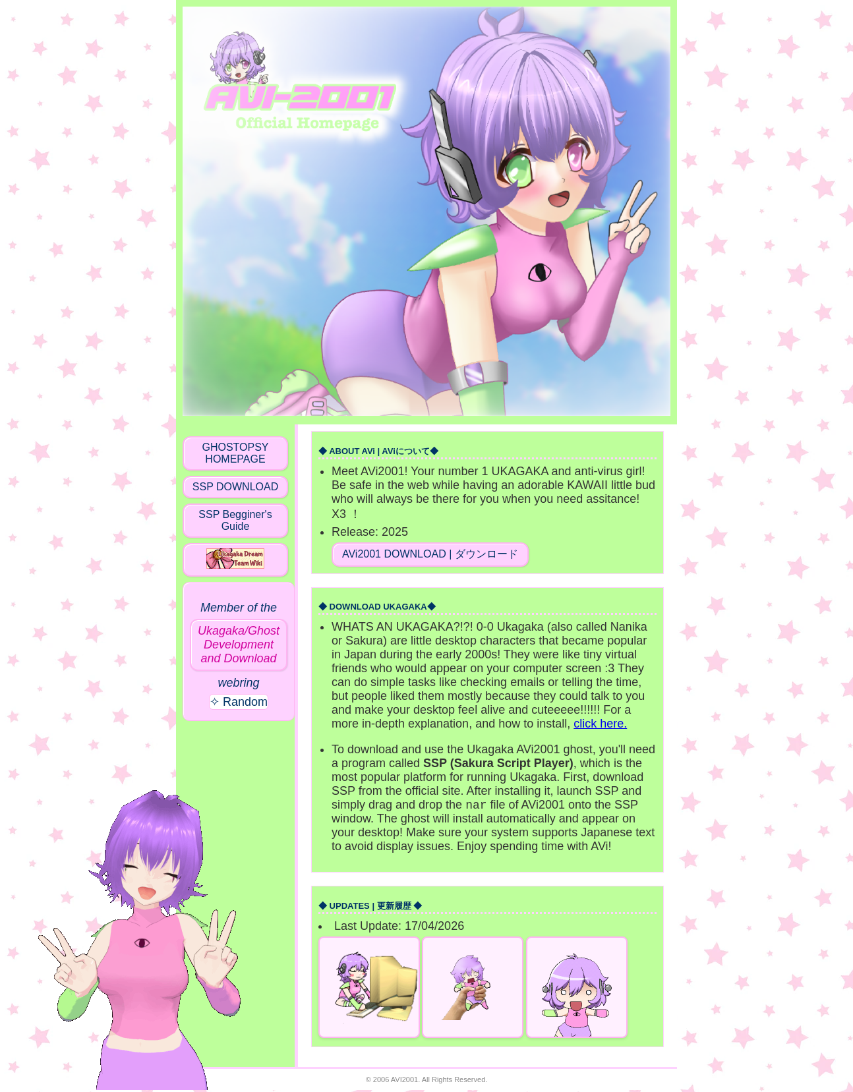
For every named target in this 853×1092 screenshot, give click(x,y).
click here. (600, 723)
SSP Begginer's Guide (235, 520)
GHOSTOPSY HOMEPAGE (235, 453)
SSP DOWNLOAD (235, 486)
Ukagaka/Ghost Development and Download (238, 644)
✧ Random (239, 701)
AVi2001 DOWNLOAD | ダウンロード (430, 554)
